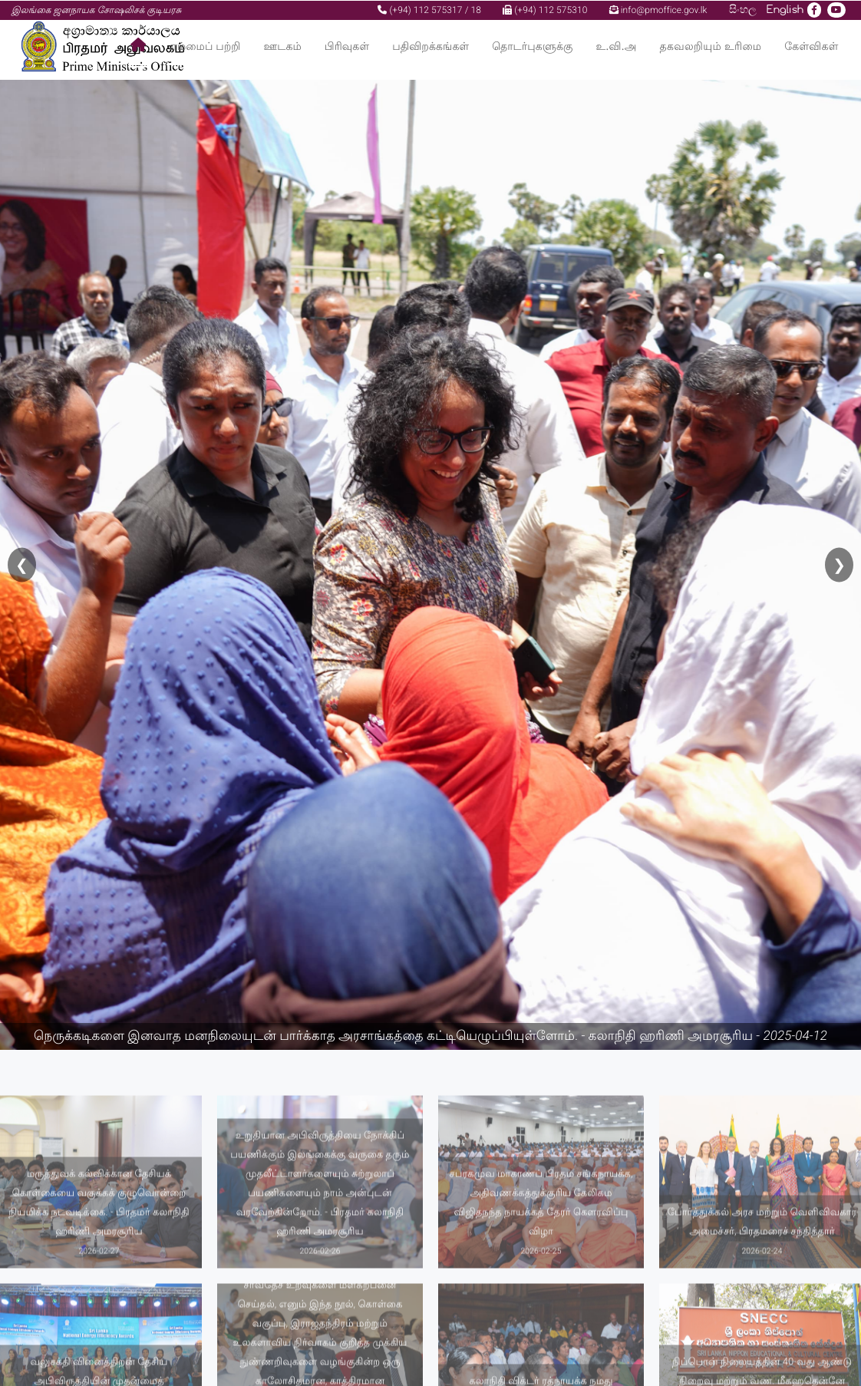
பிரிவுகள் (347, 45)
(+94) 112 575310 (545, 9)
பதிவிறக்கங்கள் (430, 45)
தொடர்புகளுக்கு (532, 45)
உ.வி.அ (616, 45)
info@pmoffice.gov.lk (658, 9)
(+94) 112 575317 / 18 (429, 9)
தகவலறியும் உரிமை (711, 45)
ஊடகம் (282, 45)
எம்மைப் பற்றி (205, 45)
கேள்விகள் (811, 45)
